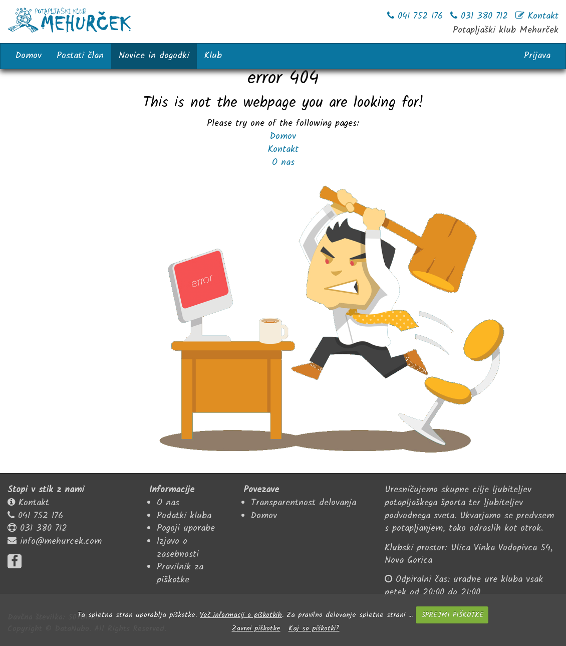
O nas (283, 162)
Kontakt (283, 149)
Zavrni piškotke (256, 628)
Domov (283, 136)
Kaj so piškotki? (314, 628)
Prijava (537, 56)
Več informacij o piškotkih (241, 614)
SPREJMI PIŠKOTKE (452, 614)
